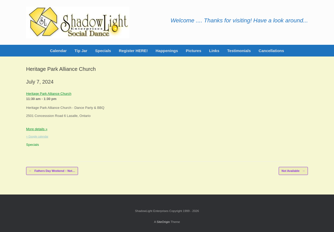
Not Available (293, 171)
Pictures (193, 50)
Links (214, 50)
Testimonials (239, 50)
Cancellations (271, 50)
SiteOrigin (163, 221)
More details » (36, 129)
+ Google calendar (37, 136)
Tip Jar (81, 50)
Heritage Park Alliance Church (48, 94)
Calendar (58, 50)
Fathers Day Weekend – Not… (52, 171)
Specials (103, 50)
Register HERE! (133, 50)
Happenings (167, 50)
